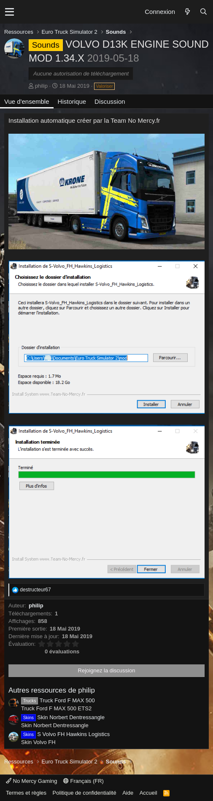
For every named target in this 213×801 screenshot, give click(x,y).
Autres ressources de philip (51, 690)
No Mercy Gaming (31, 781)
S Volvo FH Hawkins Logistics (65, 734)
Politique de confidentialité (84, 793)
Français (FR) (83, 781)
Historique (72, 101)
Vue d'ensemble (26, 101)
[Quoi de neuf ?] (187, 12)
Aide (127, 793)
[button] (9, 12)
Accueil (148, 793)
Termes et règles (26, 793)
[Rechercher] (203, 12)
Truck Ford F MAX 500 (58, 700)
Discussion (109, 101)
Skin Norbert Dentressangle (63, 717)
